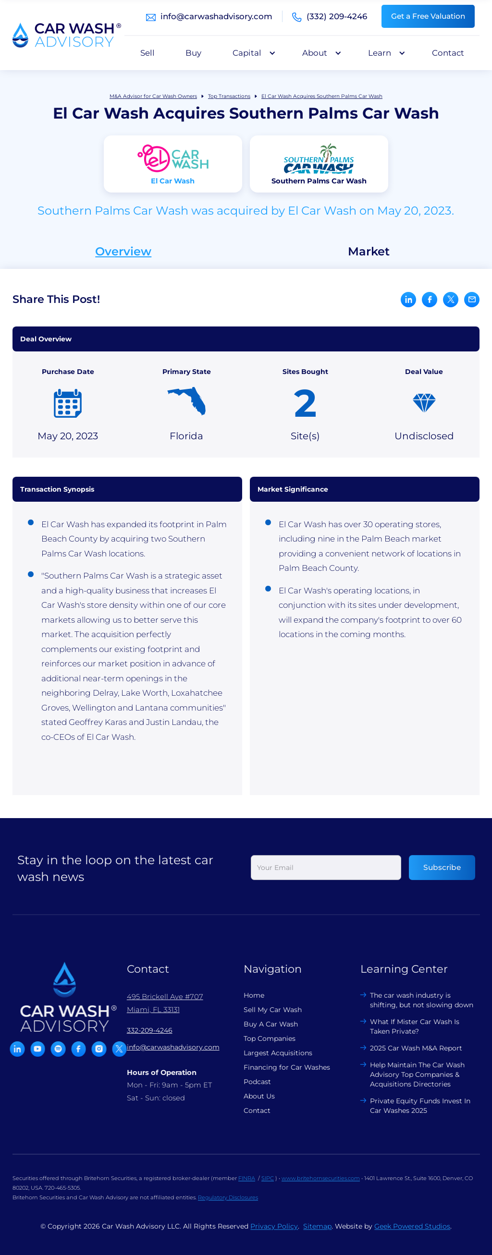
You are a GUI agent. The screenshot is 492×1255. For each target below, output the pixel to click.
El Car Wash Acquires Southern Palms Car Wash (321, 96)
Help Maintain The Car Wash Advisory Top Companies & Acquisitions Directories (410, 1074)
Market (369, 251)
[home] (66, 35)
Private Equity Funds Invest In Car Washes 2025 (413, 1106)
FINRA (246, 1185)
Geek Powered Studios (412, 1233)
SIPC (267, 1185)
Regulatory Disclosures (228, 1204)
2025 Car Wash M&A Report (409, 1048)
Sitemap (317, 1233)
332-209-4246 (142, 1030)
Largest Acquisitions (270, 1053)
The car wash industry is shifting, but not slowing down (415, 1000)
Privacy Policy (274, 1233)
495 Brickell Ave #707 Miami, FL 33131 (158, 1003)
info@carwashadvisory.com (216, 16)
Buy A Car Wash (263, 1024)
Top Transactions (229, 96)
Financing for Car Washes (279, 1067)
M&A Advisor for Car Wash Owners (153, 96)
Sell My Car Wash (265, 1009)
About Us (252, 1096)
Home (246, 995)
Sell (147, 53)
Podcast (250, 1081)
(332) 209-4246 (337, 16)
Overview (123, 251)
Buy (193, 53)
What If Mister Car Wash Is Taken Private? (408, 1026)
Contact (448, 53)
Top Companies (262, 1038)
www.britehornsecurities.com (321, 1185)
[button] (252, 53)
